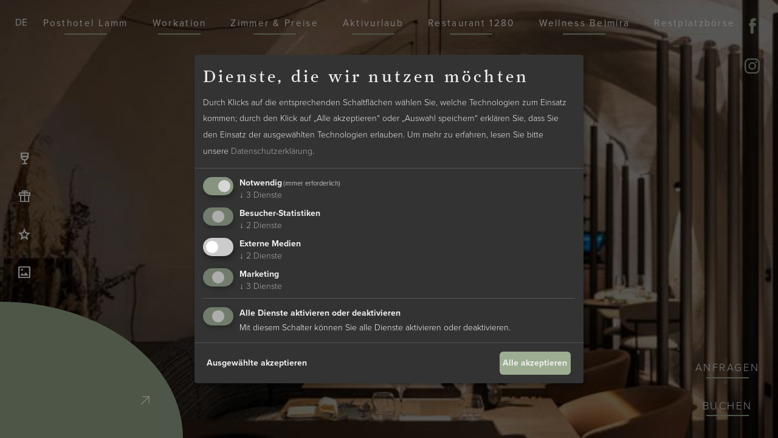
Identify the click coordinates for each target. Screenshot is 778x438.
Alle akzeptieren (535, 362)
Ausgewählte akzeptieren (257, 362)
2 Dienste (260, 225)
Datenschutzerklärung (271, 151)
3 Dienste (260, 195)
